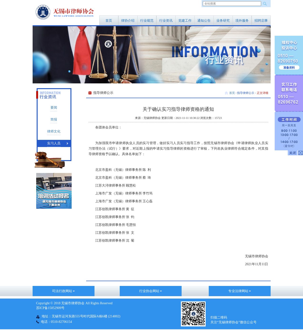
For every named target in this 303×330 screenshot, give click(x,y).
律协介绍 (127, 20)
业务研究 (223, 20)
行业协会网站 (150, 291)
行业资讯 (166, 20)
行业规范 (147, 20)
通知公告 (204, 20)
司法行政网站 (63, 291)
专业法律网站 (239, 291)
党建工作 (185, 20)
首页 (108, 20)
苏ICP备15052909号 (50, 308)
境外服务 (242, 20)
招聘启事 (261, 20)
